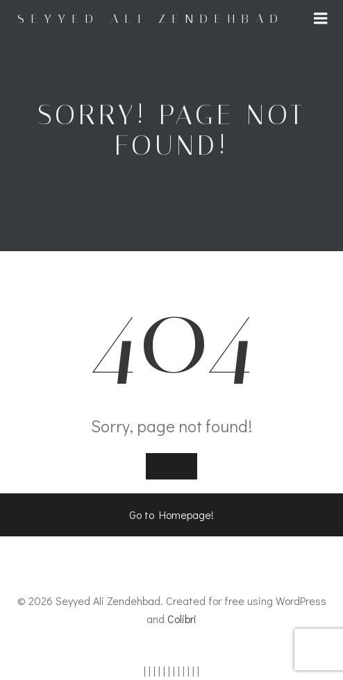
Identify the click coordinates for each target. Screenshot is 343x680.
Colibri (181, 618)
